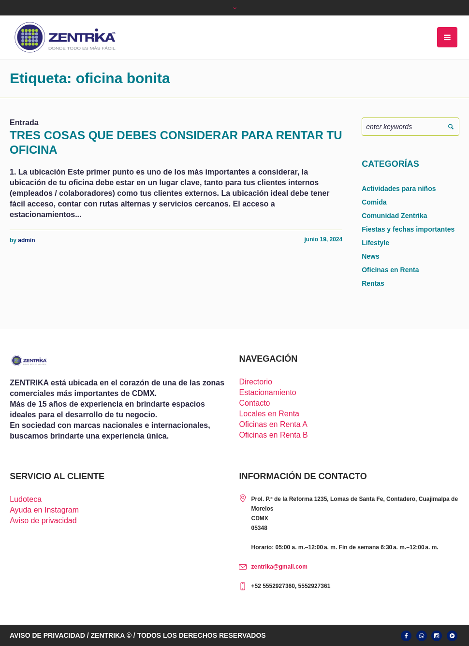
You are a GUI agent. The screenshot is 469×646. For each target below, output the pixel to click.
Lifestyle (375, 243)
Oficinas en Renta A (273, 424)
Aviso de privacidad (43, 520)
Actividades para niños (399, 188)
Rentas (373, 283)
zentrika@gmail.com (279, 566)
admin (26, 240)
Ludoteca (26, 499)
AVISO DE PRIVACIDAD (47, 635)
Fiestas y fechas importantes (408, 229)
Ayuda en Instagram (44, 510)
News (371, 256)
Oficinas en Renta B (273, 435)
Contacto (254, 403)
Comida (374, 202)
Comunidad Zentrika (394, 216)
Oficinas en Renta (390, 270)
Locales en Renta (269, 414)
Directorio (255, 382)
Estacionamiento (267, 392)
